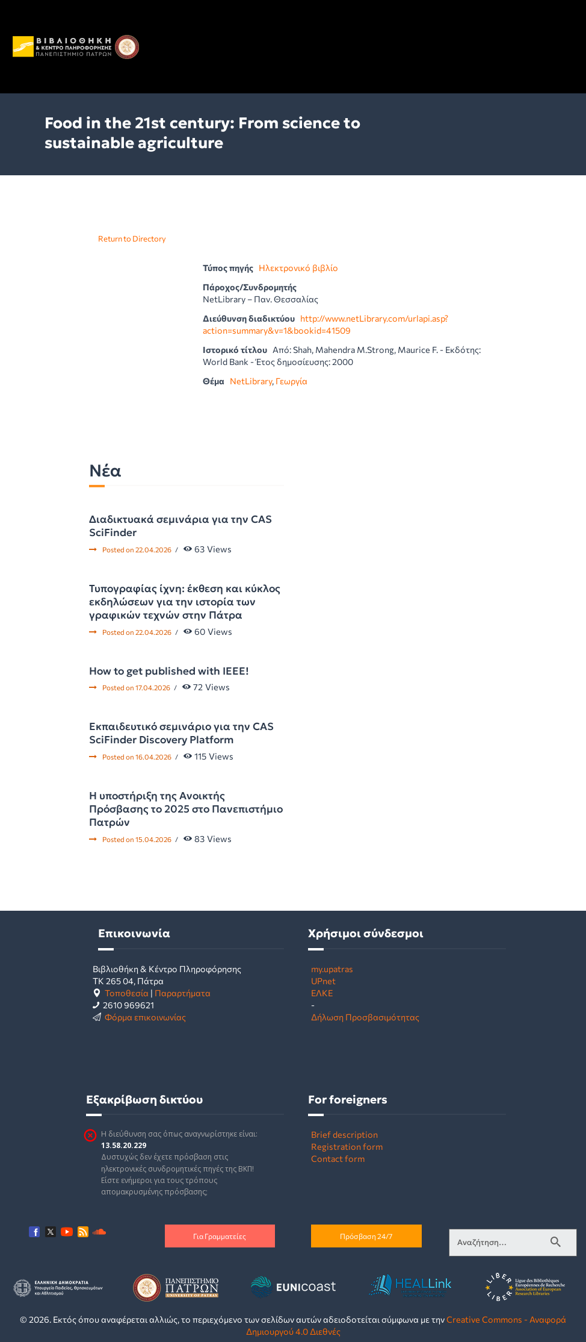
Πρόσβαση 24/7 (366, 1236)
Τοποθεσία (127, 992)
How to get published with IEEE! (169, 671)
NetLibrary (251, 380)
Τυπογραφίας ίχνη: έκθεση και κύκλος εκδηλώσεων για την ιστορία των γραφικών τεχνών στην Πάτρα (184, 602)
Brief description (344, 1134)
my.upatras (332, 968)
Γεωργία (291, 380)
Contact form (338, 1158)
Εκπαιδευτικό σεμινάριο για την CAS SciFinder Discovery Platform (181, 733)
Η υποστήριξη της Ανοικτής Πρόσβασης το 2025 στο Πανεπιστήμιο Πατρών (186, 809)
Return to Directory (132, 238)
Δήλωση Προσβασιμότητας (365, 1016)
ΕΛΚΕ (322, 992)
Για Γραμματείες (219, 1236)
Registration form (347, 1146)
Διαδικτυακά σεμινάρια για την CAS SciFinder (180, 526)
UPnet (323, 980)
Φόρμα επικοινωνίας (145, 1016)
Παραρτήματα (183, 992)
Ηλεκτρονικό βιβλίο (298, 267)
